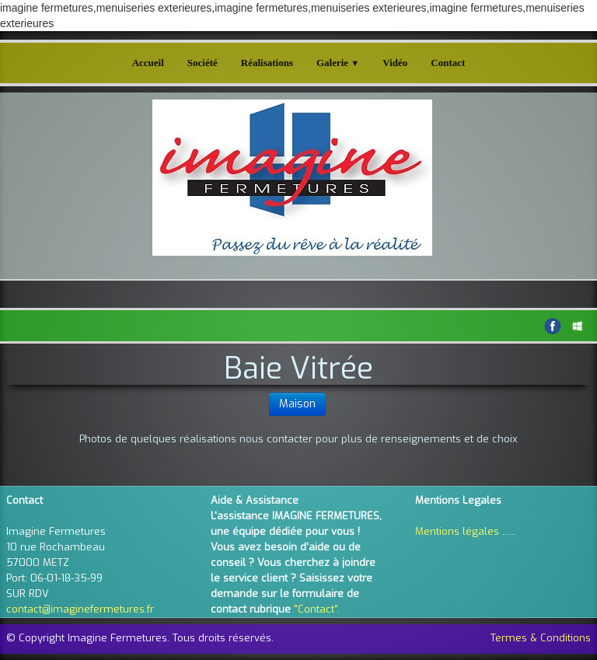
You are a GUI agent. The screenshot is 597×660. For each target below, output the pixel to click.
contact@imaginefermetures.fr (80, 609)
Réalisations (267, 62)
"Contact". (317, 609)
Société (202, 62)
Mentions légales (457, 531)
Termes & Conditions (541, 637)
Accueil (148, 62)
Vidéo (394, 62)
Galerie (337, 62)
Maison (297, 403)
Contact (448, 62)
